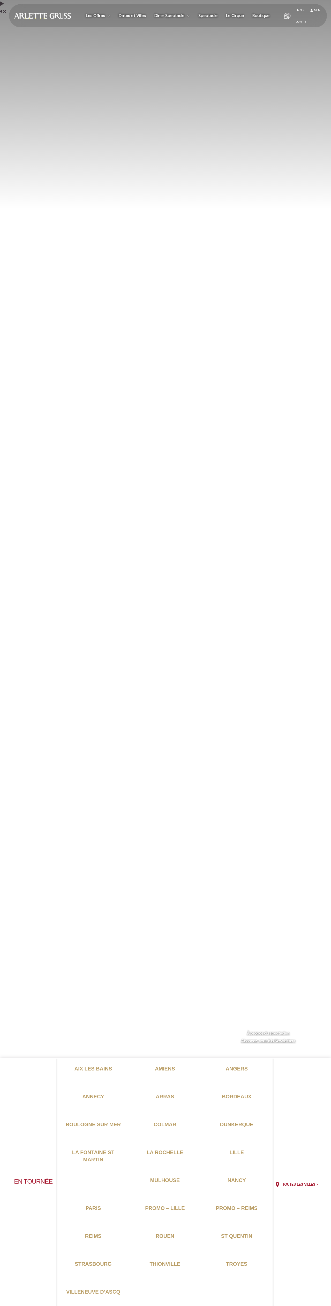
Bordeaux (236, 1096)
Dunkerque (236, 1124)
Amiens (165, 1069)
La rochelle (165, 1152)
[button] (107, 13)
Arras (165, 1096)
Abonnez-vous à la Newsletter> (268, 1041)
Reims (93, 1236)
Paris (93, 1208)
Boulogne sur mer (93, 1124)
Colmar (165, 1124)
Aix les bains (93, 1069)
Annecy (93, 1096)
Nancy (237, 1180)
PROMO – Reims (237, 1208)
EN (296, 9)
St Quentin (236, 1236)
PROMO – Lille (165, 1208)
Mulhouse (165, 1180)
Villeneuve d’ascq (93, 1292)
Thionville (164, 1264)
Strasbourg (93, 1264)
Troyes (236, 1264)
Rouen (165, 1236)
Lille (236, 1152)
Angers (236, 1069)
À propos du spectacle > (268, 1033)
